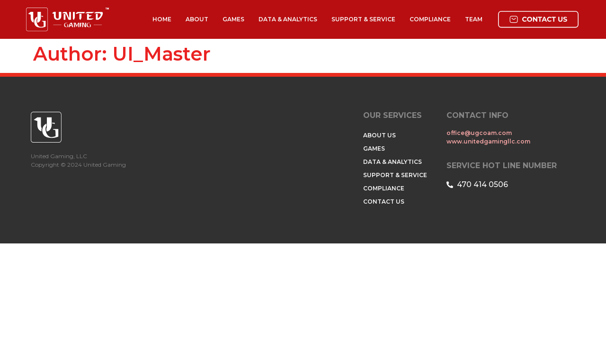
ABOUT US (379, 135)
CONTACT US (383, 201)
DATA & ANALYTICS (287, 19)
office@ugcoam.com (479, 132)
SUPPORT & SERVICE (363, 19)
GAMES (233, 19)
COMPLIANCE (430, 19)
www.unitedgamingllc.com (488, 141)
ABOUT (197, 19)
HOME (161, 19)
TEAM (473, 19)
